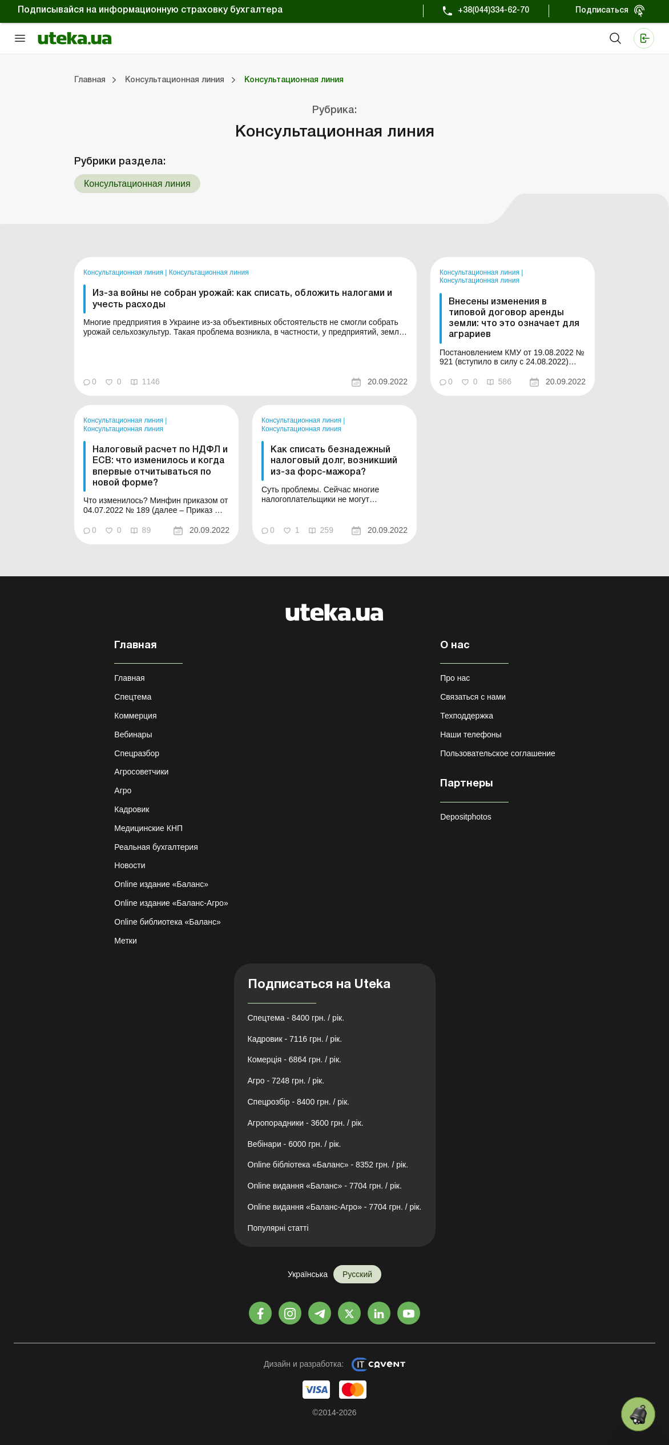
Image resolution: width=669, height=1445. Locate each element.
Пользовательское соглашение (497, 753)
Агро (122, 790)
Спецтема (132, 696)
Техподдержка (466, 715)
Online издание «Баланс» (161, 884)
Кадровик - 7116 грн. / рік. (295, 1038)
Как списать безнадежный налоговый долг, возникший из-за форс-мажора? (334, 461)
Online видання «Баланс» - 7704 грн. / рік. (325, 1185)
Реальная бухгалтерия (156, 847)
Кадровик (131, 809)
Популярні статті (278, 1228)
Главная (129, 678)
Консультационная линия (124, 272)
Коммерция (135, 715)
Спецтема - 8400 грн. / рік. (296, 1017)
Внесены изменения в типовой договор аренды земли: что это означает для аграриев (514, 318)
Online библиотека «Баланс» (167, 921)
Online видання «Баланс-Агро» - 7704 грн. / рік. (335, 1206)
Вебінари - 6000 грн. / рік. (294, 1144)
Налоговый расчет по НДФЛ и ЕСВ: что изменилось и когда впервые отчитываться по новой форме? (160, 466)
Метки (125, 940)
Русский (357, 1274)
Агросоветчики (141, 771)
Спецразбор (136, 753)
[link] (245, 326)
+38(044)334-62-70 (493, 10)
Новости (129, 865)
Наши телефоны (470, 734)
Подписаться (601, 10)
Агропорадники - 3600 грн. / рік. (306, 1122)
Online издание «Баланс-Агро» (171, 903)
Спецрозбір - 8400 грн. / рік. (299, 1101)
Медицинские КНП (148, 828)
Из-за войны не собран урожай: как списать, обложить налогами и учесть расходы (242, 299)
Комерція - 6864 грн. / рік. (294, 1059)
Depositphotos (465, 816)
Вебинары (133, 734)
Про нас (455, 678)
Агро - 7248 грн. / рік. (286, 1080)
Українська (308, 1274)
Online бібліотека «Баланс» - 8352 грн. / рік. (328, 1164)
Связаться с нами (473, 696)
